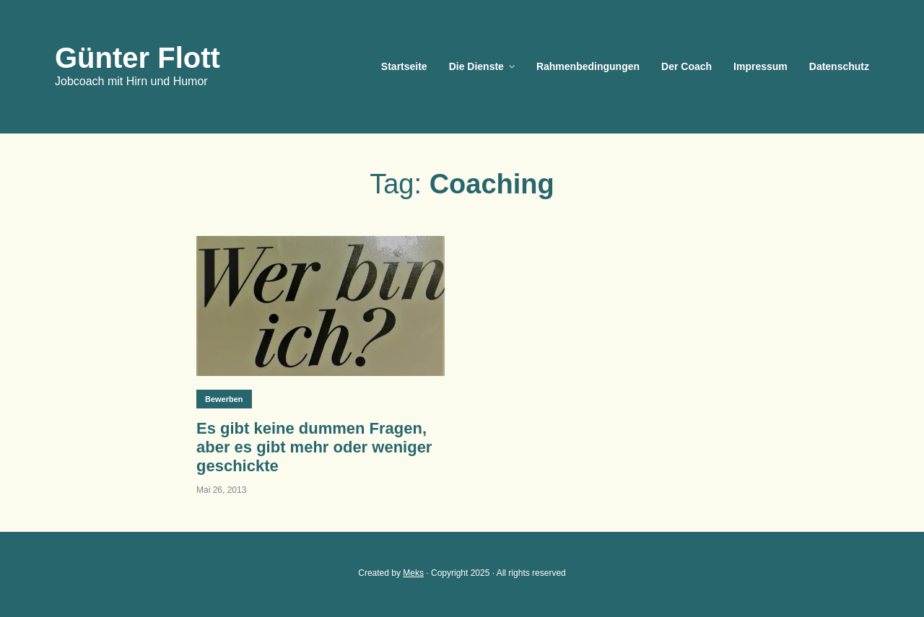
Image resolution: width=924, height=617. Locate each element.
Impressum (760, 66)
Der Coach (686, 66)
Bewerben (224, 399)
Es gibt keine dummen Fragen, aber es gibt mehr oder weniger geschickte (314, 447)
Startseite (404, 66)
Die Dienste (476, 66)
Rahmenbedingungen (588, 66)
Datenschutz (839, 66)
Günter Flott (137, 58)
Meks (413, 573)
